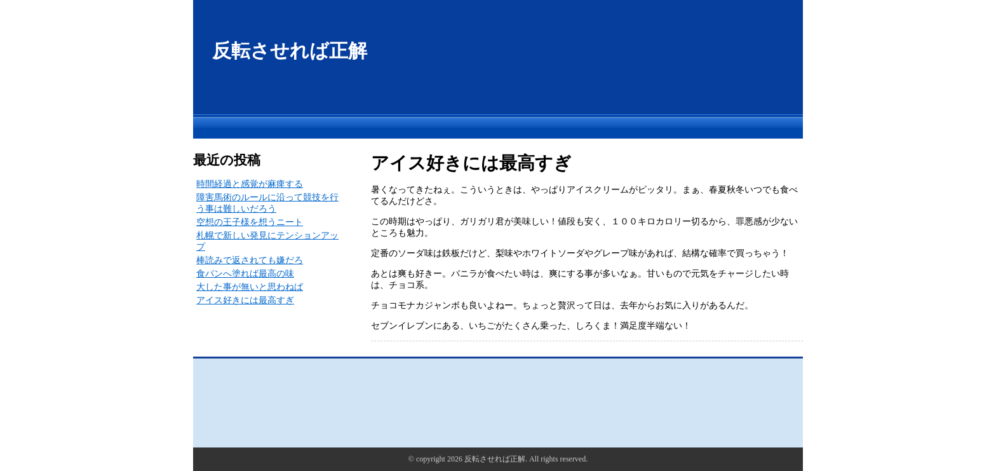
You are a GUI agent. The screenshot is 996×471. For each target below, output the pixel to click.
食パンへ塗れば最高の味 (245, 273)
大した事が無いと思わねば (249, 287)
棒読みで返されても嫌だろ (249, 260)
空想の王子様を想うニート (249, 222)
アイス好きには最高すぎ (245, 300)
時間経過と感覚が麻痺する (249, 184)
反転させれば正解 (289, 50)
